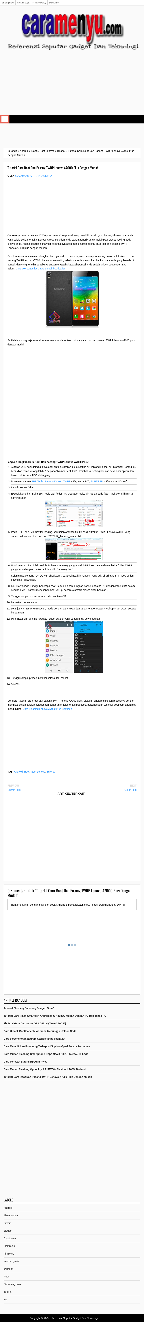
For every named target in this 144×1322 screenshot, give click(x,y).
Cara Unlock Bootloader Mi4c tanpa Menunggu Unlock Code (40, 1031)
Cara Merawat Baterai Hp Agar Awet (25, 1061)
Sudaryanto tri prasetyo (33, 175)
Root (27, 771)
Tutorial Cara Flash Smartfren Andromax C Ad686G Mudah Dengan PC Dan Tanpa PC (55, 1015)
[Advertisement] (72, 86)
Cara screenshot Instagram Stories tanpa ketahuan (34, 1038)
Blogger (8, 1230)
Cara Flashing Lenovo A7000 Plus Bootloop (47, 708)
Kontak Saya (23, 2)
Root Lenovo (38, 771)
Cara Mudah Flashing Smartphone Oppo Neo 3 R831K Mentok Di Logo (46, 1054)
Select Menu (4, 119)
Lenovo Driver (53, 481)
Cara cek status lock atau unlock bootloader (40, 268)
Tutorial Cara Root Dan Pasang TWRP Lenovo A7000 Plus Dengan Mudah (48, 1076)
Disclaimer (54, 2)
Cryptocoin (10, 1238)
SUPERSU (97, 481)
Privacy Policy (39, 2)
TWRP (67, 481)
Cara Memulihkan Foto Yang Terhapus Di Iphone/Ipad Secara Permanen (47, 1046)
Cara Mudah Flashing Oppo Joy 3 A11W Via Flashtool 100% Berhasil (45, 1069)
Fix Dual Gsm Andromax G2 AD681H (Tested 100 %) (35, 1023)
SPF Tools (37, 481)
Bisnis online (11, 1215)
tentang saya (7, 2)
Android (18, 771)
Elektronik (9, 1246)
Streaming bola (12, 1284)
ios (5, 1299)
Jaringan (8, 1268)
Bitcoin (7, 1223)
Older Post (131, 789)
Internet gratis (11, 1261)
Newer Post (14, 789)
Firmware (9, 1253)
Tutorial (51, 771)
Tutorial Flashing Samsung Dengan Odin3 (29, 1008)
